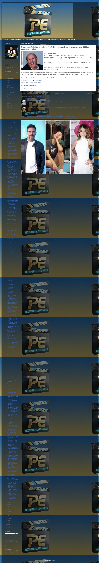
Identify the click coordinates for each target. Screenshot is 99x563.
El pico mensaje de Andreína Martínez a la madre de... (12, 283)
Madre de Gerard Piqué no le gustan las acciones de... (12, 150)
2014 (7, 516)
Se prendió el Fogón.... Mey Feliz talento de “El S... (12, 189)
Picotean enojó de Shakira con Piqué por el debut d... (12, 471)
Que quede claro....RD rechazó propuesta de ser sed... (12, 307)
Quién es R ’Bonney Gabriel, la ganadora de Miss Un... (12, 376)
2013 (7, 518)
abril (8, 101)
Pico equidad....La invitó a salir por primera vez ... (12, 483)
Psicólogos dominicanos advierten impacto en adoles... (12, 490)
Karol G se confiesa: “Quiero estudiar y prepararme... (11, 204)
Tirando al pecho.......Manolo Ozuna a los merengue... (12, 335)
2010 (7, 524)
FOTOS (6, 39)
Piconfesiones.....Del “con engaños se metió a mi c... (12, 138)
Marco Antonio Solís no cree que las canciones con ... (12, 118)
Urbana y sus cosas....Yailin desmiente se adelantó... (12, 444)
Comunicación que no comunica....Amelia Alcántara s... (11, 224)
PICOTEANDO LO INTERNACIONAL (49, 39)
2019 (7, 507)
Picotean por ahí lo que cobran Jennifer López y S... (12, 351)
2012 (7, 520)
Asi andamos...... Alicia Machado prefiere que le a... (12, 271)
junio (8, 98)
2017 (7, 511)
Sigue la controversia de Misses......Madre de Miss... (12, 343)
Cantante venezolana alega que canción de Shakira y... (12, 414)
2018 (7, 509)
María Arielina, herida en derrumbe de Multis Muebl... (12, 260)
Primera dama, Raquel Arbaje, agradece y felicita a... (11, 380)
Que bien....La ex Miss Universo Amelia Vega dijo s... (12, 384)
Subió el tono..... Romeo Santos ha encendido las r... (12, 448)
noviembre (9, 89)
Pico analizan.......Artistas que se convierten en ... (12, 441)
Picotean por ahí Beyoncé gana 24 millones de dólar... (12, 231)
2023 (7, 85)
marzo (8, 103)
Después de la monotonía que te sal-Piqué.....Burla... (12, 418)
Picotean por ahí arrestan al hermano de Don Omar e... (12, 275)
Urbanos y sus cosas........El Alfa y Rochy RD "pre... (11, 146)
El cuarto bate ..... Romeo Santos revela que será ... (12, 323)
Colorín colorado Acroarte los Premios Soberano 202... (12, 177)
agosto (8, 94)
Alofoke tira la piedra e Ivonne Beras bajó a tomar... (11, 388)
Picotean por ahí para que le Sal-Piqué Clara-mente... (12, 185)
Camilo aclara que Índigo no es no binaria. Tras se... (12, 130)
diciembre (9, 87)
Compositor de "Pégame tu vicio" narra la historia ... (12, 263)
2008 (7, 527)
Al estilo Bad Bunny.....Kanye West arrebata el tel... (12, 142)
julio (8, 96)
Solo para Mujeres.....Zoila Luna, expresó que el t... (12, 408)
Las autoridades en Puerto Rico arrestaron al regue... (12, 437)
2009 (7, 526)
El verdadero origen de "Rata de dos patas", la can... (12, 372)
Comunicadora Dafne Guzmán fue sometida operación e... (12, 267)
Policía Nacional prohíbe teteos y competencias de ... (12, 299)
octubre (9, 90)
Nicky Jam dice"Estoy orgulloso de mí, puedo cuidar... (12, 134)
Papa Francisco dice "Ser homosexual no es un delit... (12, 197)
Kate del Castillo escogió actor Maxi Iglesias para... (12, 154)
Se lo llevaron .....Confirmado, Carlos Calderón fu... (12, 422)
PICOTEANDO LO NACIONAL (67, 39)
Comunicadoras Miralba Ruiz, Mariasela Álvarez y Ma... (12, 396)
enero (8, 107)
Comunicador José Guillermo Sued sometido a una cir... (11, 486)
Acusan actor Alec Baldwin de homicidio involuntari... (12, 291)
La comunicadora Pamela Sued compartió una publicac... (12, 287)
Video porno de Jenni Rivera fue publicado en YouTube (38, 100)
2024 (7, 83)
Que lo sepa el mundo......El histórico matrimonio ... (12, 400)
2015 (7, 515)
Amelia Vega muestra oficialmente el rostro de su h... (12, 243)
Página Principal (59, 93)
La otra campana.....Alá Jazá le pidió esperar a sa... (12, 303)
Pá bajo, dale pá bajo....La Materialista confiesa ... (12, 228)
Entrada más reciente (27, 93)
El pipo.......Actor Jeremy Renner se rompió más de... (12, 256)
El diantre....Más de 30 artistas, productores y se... (12, 433)
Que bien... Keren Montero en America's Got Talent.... (12, 331)
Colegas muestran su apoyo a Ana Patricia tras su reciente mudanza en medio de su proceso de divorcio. (48, 116)
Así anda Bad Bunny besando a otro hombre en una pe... (12, 208)
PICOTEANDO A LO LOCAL (17, 39)
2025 (7, 82)
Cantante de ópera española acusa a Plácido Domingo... (11, 355)
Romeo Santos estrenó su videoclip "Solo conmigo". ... (12, 327)
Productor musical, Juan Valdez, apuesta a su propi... (12, 319)
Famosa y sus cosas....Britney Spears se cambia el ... (12, 248)
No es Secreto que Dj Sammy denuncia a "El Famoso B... (12, 110)
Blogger (53, 560)
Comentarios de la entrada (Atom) (34, 96)
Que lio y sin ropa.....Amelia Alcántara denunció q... (12, 360)
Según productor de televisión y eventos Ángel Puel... (11, 494)
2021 (7, 504)
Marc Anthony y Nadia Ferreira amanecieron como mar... (12, 126)
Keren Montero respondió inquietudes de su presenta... (12, 279)
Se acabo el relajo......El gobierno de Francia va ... (12, 475)
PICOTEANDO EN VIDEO (32, 39)
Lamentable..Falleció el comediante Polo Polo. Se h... (12, 220)
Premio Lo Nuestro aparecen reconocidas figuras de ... (12, 216)
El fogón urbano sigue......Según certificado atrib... (11, 181)
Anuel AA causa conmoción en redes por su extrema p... (12, 193)
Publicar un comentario (28, 88)
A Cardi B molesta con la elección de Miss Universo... (12, 368)
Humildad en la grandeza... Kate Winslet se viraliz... (12, 426)
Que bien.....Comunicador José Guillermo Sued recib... (12, 239)
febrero (8, 105)
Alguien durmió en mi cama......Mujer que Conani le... (11, 295)
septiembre (9, 92)
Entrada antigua (89, 93)
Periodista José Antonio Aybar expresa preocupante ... (12, 364)
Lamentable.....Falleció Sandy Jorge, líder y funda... (11, 498)
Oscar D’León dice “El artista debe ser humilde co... (12, 479)
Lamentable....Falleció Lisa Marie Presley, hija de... (12, 411)
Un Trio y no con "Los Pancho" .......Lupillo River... (11, 452)
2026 (7, 80)
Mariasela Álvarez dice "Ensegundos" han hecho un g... (11, 212)
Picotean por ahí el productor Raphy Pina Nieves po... (12, 122)
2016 (7, 513)
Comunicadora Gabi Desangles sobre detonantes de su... (11, 429)
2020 (7, 506)
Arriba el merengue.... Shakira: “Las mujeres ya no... (12, 170)
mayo (8, 99)
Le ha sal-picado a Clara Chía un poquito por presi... (12, 114)
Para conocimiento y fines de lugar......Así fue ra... (12, 174)
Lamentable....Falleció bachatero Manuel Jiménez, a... (11, 347)
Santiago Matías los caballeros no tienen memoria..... (11, 392)
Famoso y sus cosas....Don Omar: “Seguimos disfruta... (12, 252)
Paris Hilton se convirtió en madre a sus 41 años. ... (12, 201)
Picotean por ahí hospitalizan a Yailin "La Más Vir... (12, 467)
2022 (7, 502)
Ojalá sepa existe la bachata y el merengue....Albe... (11, 166)
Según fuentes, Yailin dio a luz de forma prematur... (12, 456)
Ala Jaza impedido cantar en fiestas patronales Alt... (12, 315)
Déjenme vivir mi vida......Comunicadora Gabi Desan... (12, 463)
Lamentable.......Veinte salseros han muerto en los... (12, 162)
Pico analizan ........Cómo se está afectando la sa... (12, 404)
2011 (7, 522)
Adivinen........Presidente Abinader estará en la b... (12, 158)
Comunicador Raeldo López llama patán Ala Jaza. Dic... (12, 235)
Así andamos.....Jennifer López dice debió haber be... (12, 311)
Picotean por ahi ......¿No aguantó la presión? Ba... (12, 459)
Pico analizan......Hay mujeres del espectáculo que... (12, 339)
